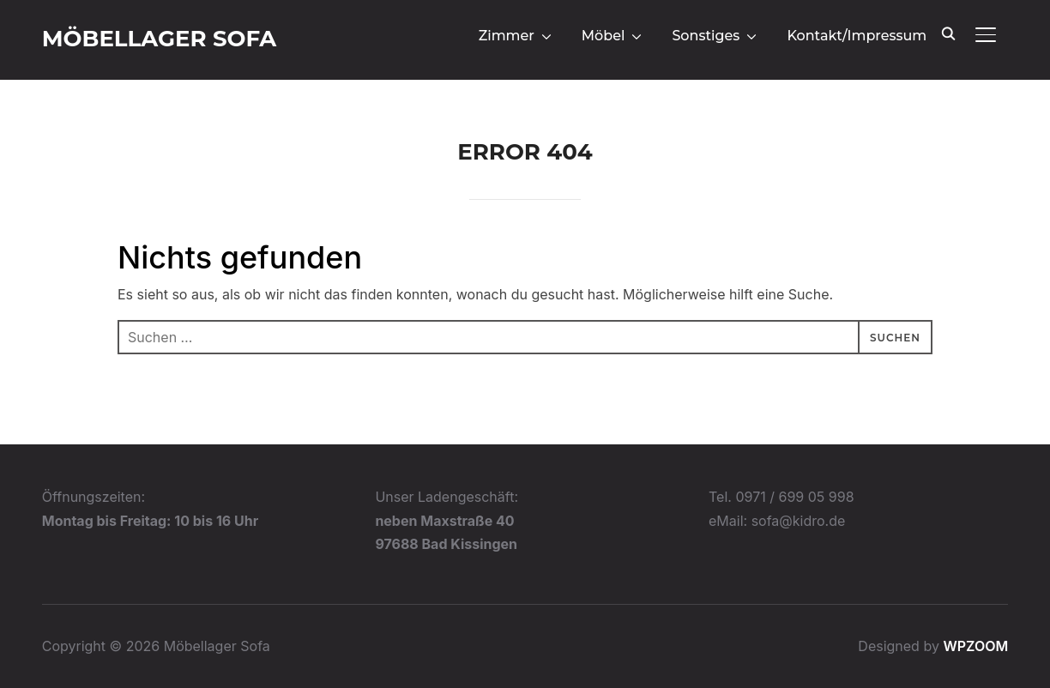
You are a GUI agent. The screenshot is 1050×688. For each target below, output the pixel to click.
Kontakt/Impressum (856, 35)
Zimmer (506, 35)
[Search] (948, 32)
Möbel (603, 35)
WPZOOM (975, 646)
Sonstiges (705, 35)
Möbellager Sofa (159, 38)
